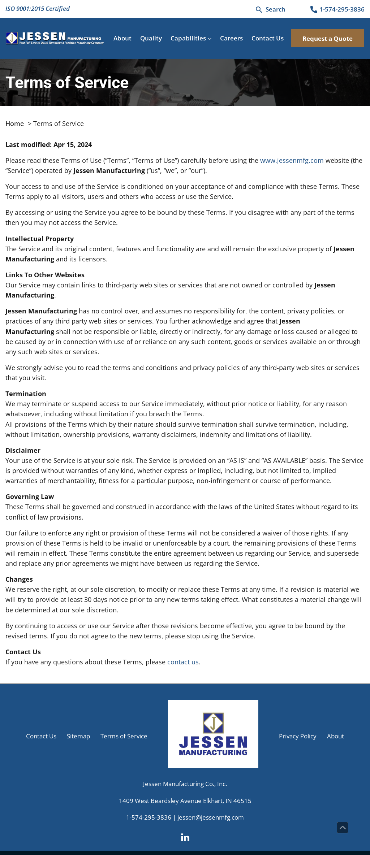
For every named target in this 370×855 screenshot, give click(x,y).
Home (14, 123)
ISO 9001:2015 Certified (37, 8)
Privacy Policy (298, 736)
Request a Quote (327, 38)
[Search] (270, 9)
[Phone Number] (337, 9)
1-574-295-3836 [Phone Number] (148, 817)
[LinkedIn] (185, 836)
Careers (231, 38)
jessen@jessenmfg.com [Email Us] (210, 817)
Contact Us (267, 38)
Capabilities (188, 38)
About (122, 38)
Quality (151, 38)
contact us (183, 661)
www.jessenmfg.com (292, 160)
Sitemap (78, 736)
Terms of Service (123, 736)
